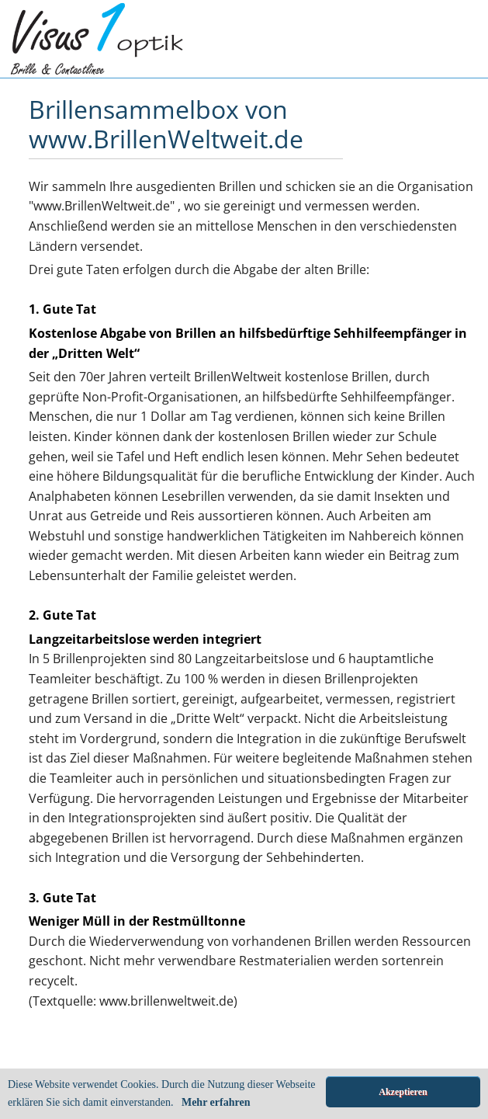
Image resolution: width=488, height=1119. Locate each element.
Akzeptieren (403, 1091)
